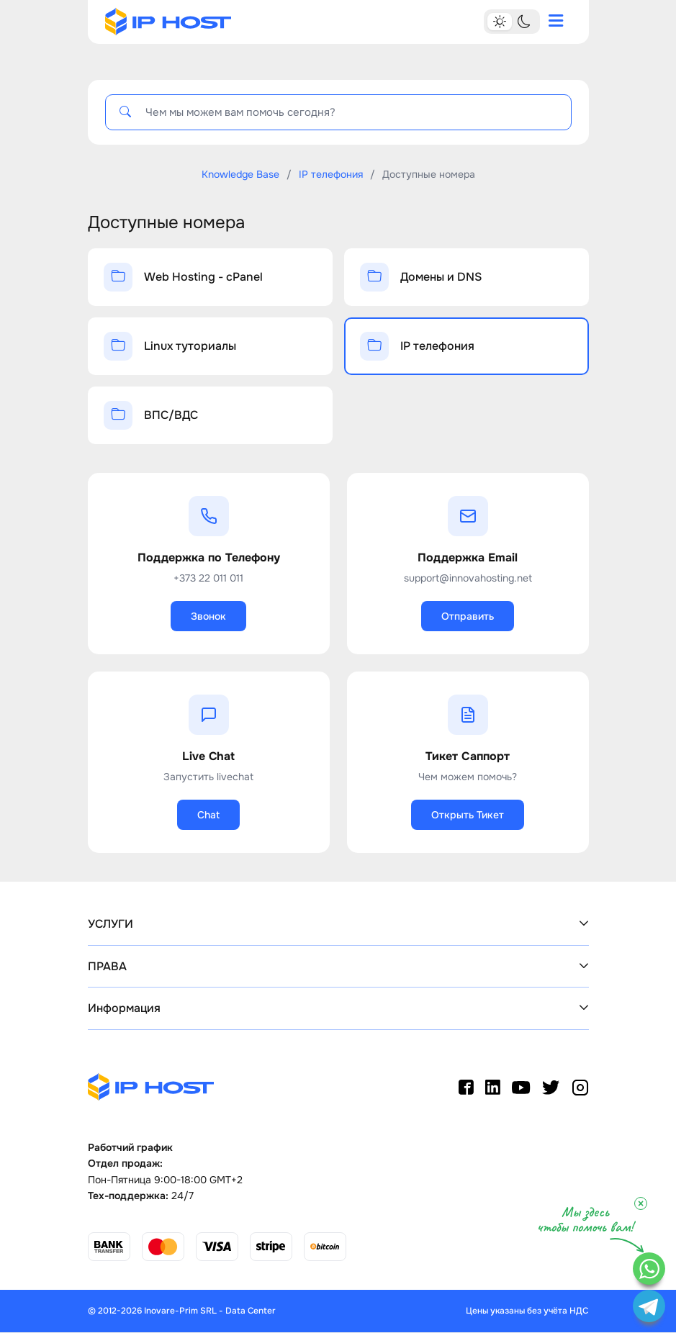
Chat (208, 814)
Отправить (467, 616)
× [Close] (641, 1203)
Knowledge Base (240, 174)
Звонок (208, 616)
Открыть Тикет (467, 814)
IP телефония (331, 174)
